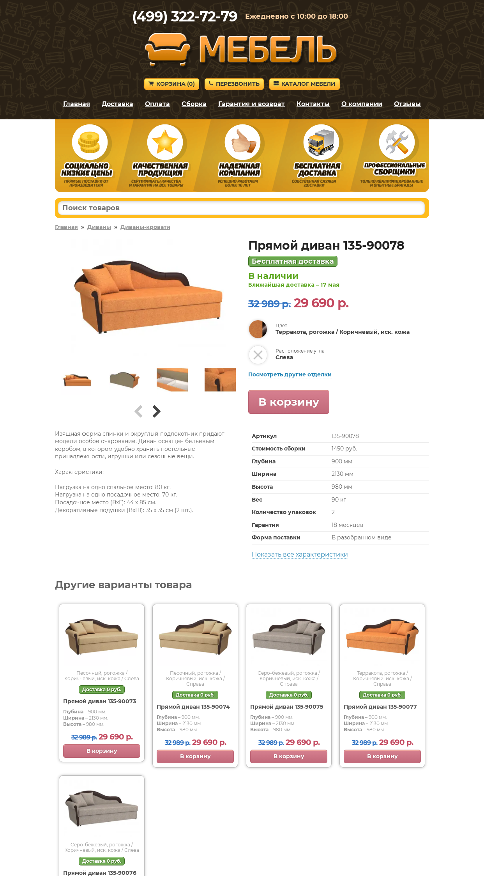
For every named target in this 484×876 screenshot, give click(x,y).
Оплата (157, 104)
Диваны (99, 227)
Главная (76, 104)
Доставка (117, 104)
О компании (361, 104)
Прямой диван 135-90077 (380, 706)
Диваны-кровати (145, 227)
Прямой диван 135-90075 (286, 706)
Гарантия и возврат (251, 104)
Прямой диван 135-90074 (193, 706)
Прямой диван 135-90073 (99, 701)
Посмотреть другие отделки (290, 374)
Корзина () (171, 83)
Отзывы (407, 104)
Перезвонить (234, 83)
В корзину (288, 401)
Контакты (313, 104)
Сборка (194, 104)
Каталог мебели (305, 83)
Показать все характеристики (300, 554)
